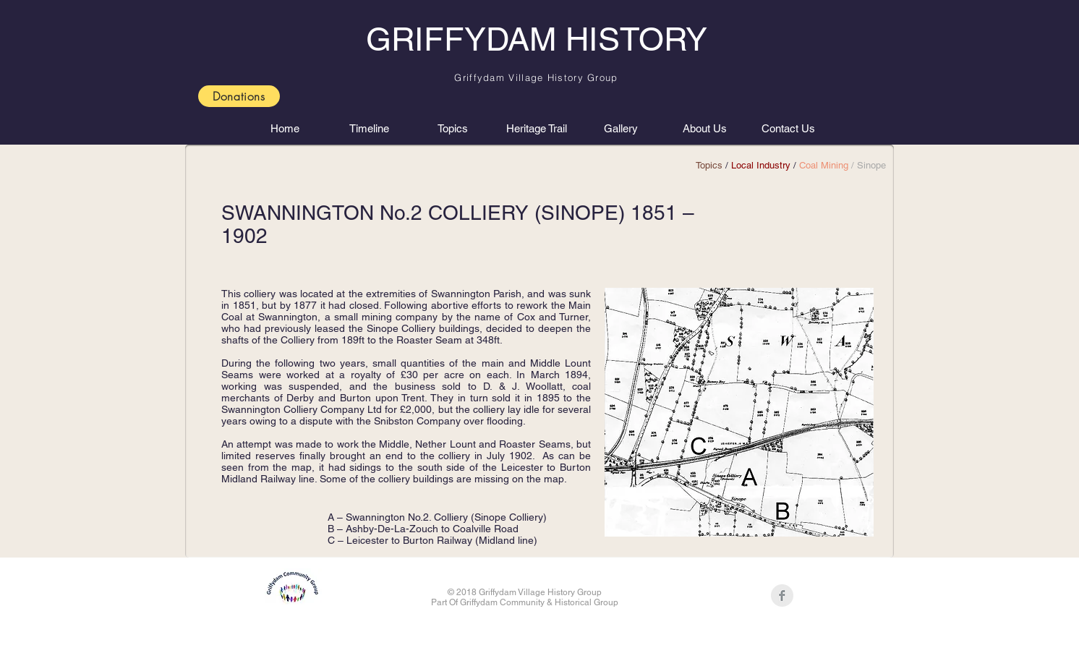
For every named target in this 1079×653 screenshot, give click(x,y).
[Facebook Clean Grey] (782, 595)
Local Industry (760, 165)
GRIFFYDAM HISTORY (536, 39)
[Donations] (239, 96)
